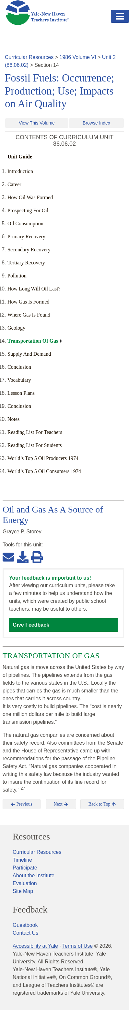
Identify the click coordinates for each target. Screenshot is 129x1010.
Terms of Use (77, 946)
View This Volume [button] (37, 123)
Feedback (30, 909)
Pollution (17, 275)
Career (14, 184)
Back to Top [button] (102, 804)
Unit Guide (19, 156)
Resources (31, 836)
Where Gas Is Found (28, 315)
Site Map (23, 891)
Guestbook (25, 925)
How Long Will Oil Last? (33, 288)
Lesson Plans (21, 393)
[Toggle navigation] (120, 16)
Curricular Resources (29, 57)
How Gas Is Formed (28, 301)
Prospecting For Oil (27, 210)
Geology (16, 328)
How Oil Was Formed (30, 197)
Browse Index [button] (96, 123)
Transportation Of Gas (32, 341)
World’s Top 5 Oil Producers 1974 (42, 458)
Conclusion (19, 367)
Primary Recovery (26, 236)
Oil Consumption (25, 223)
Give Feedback (31, 625)
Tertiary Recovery (26, 262)
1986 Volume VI (78, 57)
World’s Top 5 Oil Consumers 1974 (44, 471)
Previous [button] (21, 804)
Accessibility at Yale (35, 946)
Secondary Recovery (29, 249)
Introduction (20, 171)
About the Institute (33, 875)
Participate (25, 867)
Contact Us (25, 933)
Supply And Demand (29, 354)
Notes (13, 419)
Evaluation (25, 883)
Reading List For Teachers (34, 432)
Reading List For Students (34, 445)
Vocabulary (19, 380)
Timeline (22, 860)
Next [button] (61, 804)
